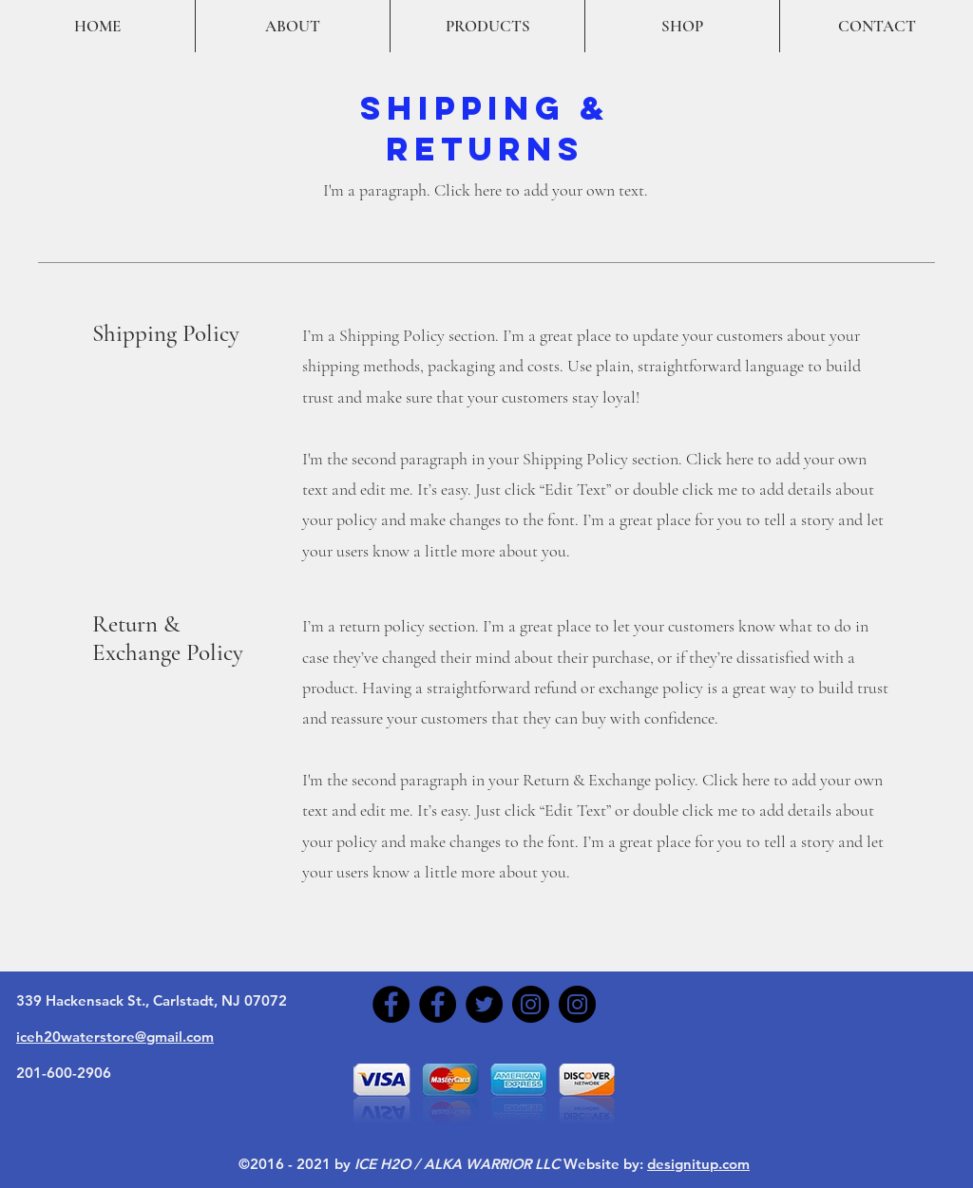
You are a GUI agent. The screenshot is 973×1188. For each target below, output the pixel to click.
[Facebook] (391, 1004)
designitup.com (698, 1164)
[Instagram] (530, 1004)
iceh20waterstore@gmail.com (115, 1037)
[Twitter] (484, 1004)
